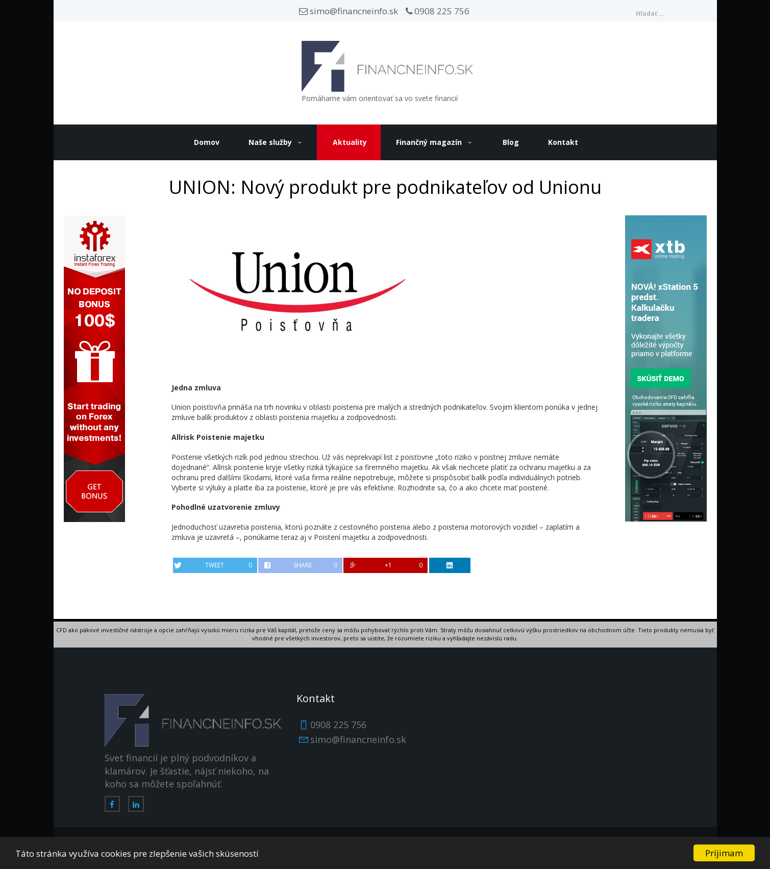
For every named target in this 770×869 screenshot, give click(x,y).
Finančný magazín (429, 142)
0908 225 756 (437, 11)
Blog (511, 142)
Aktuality (350, 142)
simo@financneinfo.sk (348, 11)
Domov (206, 142)
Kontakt (563, 142)
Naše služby (270, 142)
